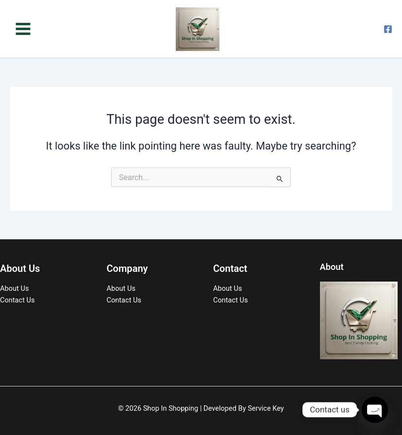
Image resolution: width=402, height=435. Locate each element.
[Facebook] (388, 29)
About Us (14, 288)
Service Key (266, 408)
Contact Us (17, 300)
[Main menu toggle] (23, 29)
